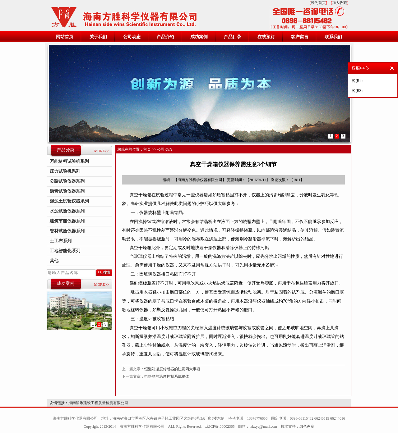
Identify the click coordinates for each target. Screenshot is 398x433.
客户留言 (299, 36)
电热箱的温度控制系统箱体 (166, 376)
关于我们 (98, 36)
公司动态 (132, 36)
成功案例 (199, 36)
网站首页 (64, 36)
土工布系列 (61, 241)
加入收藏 (339, 3)
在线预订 (266, 36)
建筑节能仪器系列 (67, 221)
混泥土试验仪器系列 (69, 201)
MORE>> (101, 151)
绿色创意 (306, 426)
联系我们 (333, 36)
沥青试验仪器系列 (67, 191)
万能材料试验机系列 (69, 161)
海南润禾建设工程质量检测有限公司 (98, 403)
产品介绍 (165, 36)
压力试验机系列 (65, 171)
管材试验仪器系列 (67, 231)
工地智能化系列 (65, 250)
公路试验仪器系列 (67, 181)
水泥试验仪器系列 (67, 211)
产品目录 (232, 36)
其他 (54, 260)
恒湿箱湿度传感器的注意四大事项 (172, 369)
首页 (147, 149)
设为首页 (318, 3)
